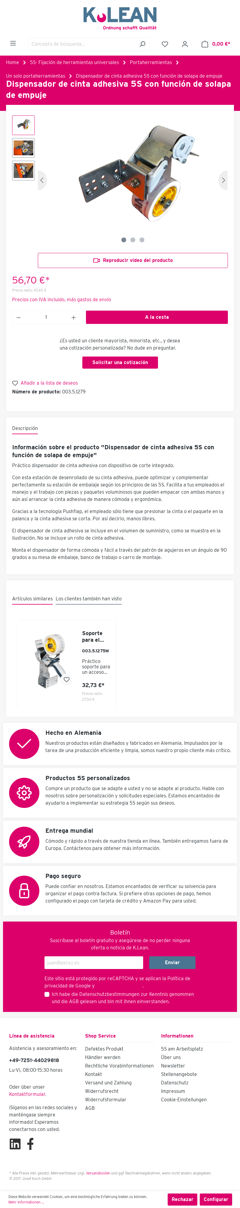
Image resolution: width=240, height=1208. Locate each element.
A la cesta (157, 317)
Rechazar (182, 1199)
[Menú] (13, 43)
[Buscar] (142, 44)
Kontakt (93, 1074)
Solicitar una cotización (120, 362)
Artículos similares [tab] (32, 599)
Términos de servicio (118, 986)
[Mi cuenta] (185, 44)
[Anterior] (42, 180)
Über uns (171, 1057)
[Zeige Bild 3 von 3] (142, 239)
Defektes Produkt (104, 1049)
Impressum (173, 1091)
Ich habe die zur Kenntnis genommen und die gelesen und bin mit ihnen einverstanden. (123, 997)
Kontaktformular (27, 1094)
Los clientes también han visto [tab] (89, 599)
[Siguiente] (223, 180)
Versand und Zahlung (108, 1083)
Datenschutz (175, 1083)
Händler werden (102, 1057)
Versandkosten (98, 1173)
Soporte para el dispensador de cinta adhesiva (96, 636)
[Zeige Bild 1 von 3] (123, 239)
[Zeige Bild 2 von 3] (132, 239)
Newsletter (173, 1066)
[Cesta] (216, 44)
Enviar (172, 962)
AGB (74, 1001)
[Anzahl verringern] (18, 317)
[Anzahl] (46, 317)
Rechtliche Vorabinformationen (119, 1066)
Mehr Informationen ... (26, 1202)
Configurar (216, 1199)
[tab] (25, 428)
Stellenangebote (179, 1074)
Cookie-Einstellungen (184, 1100)
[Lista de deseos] (165, 44)
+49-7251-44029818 (34, 1060)
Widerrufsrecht (102, 1091)
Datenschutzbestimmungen (109, 994)
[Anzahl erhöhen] (73, 317)
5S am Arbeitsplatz (182, 1049)
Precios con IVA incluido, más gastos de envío (61, 299)
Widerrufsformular (106, 1100)
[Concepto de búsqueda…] (82, 44)
